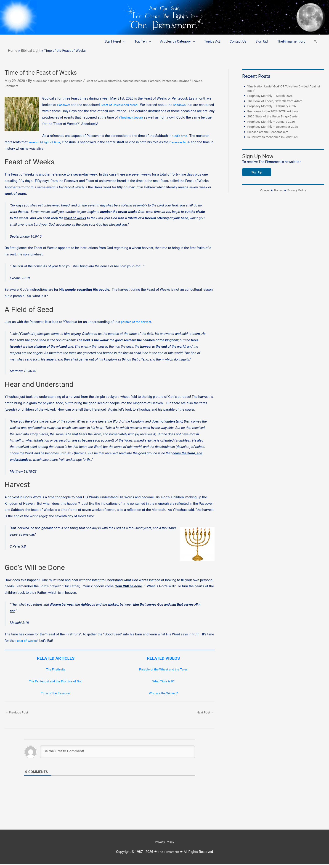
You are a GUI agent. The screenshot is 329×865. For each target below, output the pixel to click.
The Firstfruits (55, 669)
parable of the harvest (137, 322)
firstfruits (122, 81)
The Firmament (168, 852)
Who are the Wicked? (163, 693)
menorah (150, 81)
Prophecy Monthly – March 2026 (272, 96)
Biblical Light (61, 81)
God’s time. (181, 136)
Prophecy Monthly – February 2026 (274, 106)
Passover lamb (184, 142)
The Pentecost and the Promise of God (55, 681)
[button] (315, 41)
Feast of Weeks (101, 81)
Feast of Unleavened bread (122, 105)
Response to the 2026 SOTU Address (275, 111)
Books (278, 190)
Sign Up (257, 172)
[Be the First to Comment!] (117, 752)
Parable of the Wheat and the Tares (163, 669)
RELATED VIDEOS (163, 658)
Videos (263, 190)
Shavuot (196, 81)
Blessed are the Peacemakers (269, 132)
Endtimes (79, 81)
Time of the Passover (56, 693)
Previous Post (17, 712)
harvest (135, 81)
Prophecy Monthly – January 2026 (273, 121)
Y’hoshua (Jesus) (150, 117)
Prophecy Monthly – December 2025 (275, 127)
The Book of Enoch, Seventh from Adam (277, 101)
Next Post (204, 712)
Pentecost (180, 81)
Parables (164, 81)
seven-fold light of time (45, 142)
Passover (64, 105)
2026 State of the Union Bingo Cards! (275, 116)
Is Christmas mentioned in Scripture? (275, 137)
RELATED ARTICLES (55, 658)
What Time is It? (163, 681)
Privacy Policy (297, 190)
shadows (185, 105)
